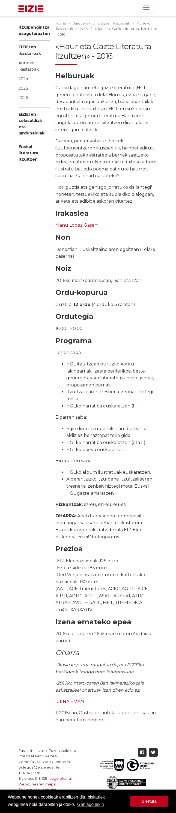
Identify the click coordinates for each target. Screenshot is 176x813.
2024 (23, 78)
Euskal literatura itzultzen (28, 153)
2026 (23, 97)
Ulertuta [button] (149, 801)
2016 (84, 29)
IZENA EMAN (69, 701)
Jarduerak (81, 23)
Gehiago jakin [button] (90, 804)
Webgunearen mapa (37, 784)
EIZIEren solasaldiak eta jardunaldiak (31, 124)
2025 (23, 88)
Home (60, 23)
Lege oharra (60, 778)
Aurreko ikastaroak (29, 66)
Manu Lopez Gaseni (76, 225)
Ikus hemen (90, 719)
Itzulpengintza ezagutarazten (34, 30)
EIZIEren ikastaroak (30, 50)
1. (56, 712)
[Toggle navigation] (146, 7)
